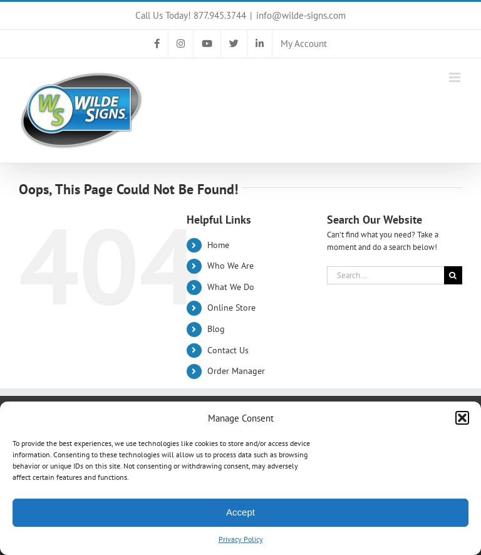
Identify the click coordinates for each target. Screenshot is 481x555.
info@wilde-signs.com (301, 15)
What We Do (230, 287)
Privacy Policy (241, 539)
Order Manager (236, 370)
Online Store (231, 307)
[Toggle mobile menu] (455, 77)
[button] (462, 418)
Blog (216, 329)
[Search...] (385, 275)
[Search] (453, 275)
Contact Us (228, 350)
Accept (240, 512)
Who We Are (230, 265)
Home (218, 245)
